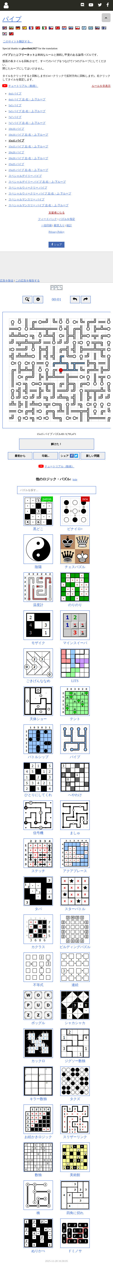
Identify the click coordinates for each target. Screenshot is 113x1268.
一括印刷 (46, 225)
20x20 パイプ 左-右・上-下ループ (28, 158)
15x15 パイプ (16, 140)
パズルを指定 (67, 218)
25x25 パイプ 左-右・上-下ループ (28, 169)
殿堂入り (59, 225)
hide (75, 479)
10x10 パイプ (16, 128)
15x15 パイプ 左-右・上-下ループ (28, 146)
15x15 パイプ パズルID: (56, 433)
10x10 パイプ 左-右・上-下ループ (28, 134)
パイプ (12, 19)
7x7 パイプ (15, 116)
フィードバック (47, 218)
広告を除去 (6, 280)
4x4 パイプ (15, 93)
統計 (69, 225)
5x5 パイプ (15, 105)
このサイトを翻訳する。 (18, 41)
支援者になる (57, 212)
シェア (58, 244)
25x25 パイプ (16, 164)
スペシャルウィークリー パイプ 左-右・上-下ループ (40, 193)
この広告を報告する (27, 280)
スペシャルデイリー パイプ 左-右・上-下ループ (37, 181)
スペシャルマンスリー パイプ (26, 199)
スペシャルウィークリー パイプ (28, 187)
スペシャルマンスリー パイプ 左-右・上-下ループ (38, 205)
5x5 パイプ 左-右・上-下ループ (27, 111)
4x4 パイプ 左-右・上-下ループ (27, 99)
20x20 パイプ (16, 152)
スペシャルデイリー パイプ (25, 175)
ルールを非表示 (101, 85)
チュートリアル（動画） (23, 85)
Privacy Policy (56, 231)
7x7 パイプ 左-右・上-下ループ (27, 122)
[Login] (6, 5)
